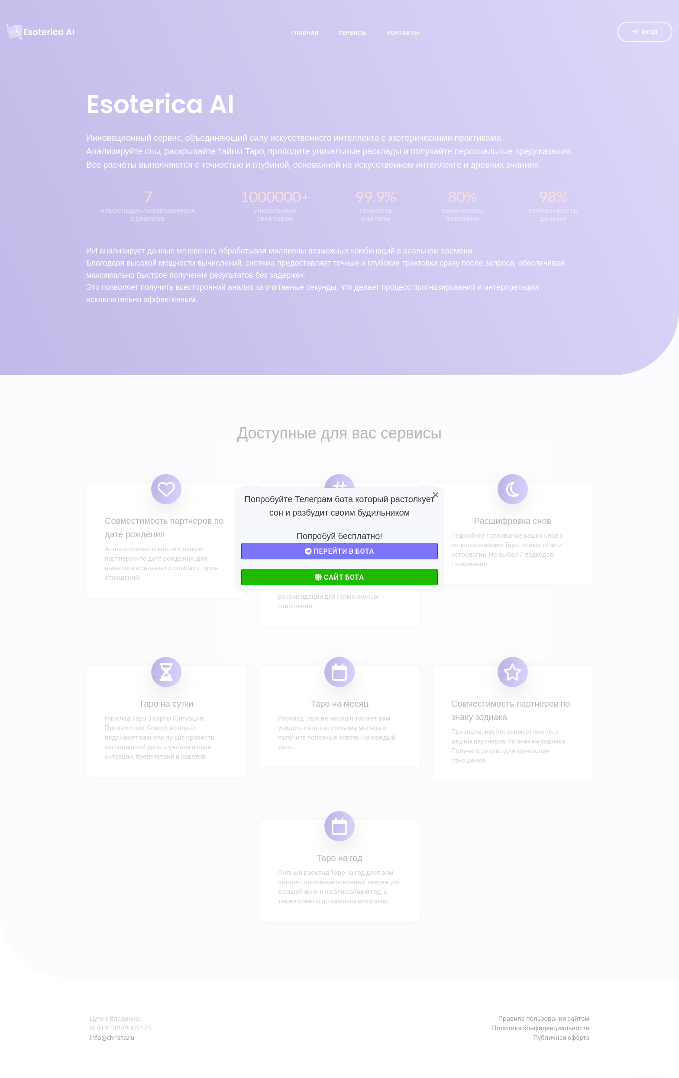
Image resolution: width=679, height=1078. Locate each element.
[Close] (435, 495)
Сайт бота (339, 577)
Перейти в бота (339, 551)
